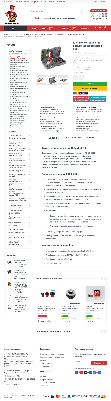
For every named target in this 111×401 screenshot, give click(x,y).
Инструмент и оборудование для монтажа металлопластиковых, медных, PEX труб (16, 191)
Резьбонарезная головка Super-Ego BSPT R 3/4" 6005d (47, 310)
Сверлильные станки (15, 229)
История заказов (46, 381)
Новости (51, 2)
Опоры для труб (15, 124)
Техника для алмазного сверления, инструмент (16, 149)
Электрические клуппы (18, 59)
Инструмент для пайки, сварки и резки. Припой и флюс (17, 200)
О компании (8, 2)
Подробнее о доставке (97, 102)
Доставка (18, 2)
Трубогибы (11, 131)
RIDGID (87, 70)
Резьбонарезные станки (18, 61)
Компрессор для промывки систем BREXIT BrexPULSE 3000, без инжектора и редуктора (22, 286)
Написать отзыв (91, 53)
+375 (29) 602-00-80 (98, 16)
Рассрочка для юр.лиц (97, 99)
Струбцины (14, 84)
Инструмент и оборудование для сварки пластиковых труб (15, 182)
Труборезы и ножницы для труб (16, 175)
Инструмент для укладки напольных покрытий (17, 237)
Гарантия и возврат (47, 365)
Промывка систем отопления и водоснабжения (14, 143)
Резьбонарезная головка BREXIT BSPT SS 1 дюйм (71, 310)
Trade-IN (43, 2)
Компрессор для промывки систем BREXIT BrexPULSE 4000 (20, 273)
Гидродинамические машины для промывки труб (16, 160)
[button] (52, 80)
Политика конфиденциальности (52, 356)
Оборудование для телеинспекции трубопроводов (14, 212)
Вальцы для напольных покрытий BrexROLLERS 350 (21, 297)
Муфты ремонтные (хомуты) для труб (14, 154)
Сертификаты (61, 2)
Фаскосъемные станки (16, 232)
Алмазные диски (14, 222)
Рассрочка (35, 2)
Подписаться (99, 363)
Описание (52, 139)
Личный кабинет (99, 2)
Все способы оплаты (81, 102)
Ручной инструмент (15, 171)
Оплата (26, 2)
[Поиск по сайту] (53, 12)
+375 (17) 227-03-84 (98, 14)
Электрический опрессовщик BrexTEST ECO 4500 (20, 262)
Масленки (13, 126)
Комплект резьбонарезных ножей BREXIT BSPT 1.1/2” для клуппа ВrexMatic (95, 310)
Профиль (43, 378)
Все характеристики (80, 99)
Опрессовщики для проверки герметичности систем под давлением (17, 137)
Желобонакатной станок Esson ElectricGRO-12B (20, 307)
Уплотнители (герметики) (19, 128)
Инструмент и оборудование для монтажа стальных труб (16, 51)
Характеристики (72, 139)
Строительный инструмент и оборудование (13, 242)
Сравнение (43, 388)
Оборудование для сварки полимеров (14, 206)
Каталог (16, 28)
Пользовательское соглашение (51, 359)
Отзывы (91, 139)
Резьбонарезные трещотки (19, 82)
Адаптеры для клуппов (18, 86)
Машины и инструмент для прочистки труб (16, 166)
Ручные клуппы (15, 57)
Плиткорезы (12, 226)
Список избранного (47, 385)
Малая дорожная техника (14, 218)
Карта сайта (44, 368)
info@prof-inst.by (100, 18)
